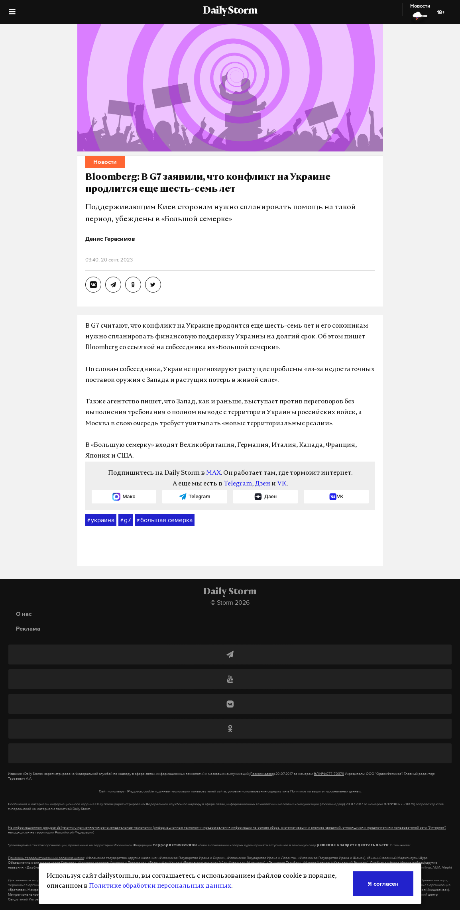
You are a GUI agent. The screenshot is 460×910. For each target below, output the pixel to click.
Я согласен (383, 883)
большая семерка (165, 520)
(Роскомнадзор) (262, 774)
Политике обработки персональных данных (160, 886)
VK (282, 484)
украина (100, 520)
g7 (125, 520)
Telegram (238, 484)
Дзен (262, 484)
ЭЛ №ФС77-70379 (329, 774)
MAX (213, 473)
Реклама (28, 628)
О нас (23, 613)
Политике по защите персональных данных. (326, 791)
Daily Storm (230, 11)
